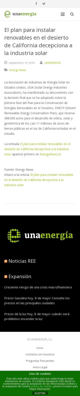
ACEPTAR (40, 393)
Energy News (17, 70)
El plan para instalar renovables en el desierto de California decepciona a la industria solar (37, 149)
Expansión (20, 276)
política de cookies (41, 386)
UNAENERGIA (52, 63)
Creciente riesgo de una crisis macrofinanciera (38, 287)
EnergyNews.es (50, 154)
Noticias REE (22, 261)
